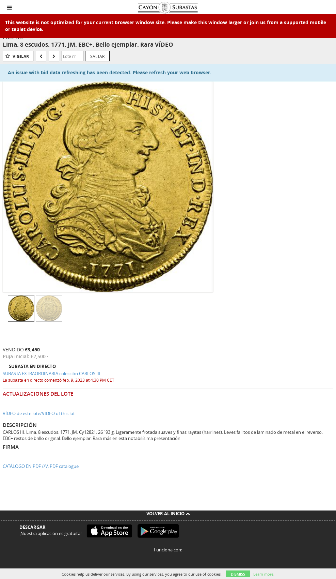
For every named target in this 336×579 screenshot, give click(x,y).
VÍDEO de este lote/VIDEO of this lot (39, 413)
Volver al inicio (168, 514)
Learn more (263, 574)
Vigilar (21, 56)
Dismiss (238, 574)
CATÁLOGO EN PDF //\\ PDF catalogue (41, 466)
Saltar (97, 56)
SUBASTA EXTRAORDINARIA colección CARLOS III (51, 373)
